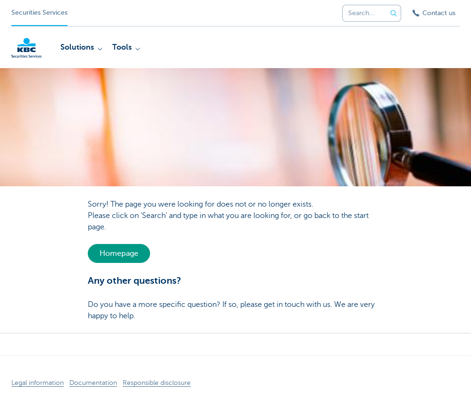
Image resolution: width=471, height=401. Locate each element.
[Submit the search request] (393, 13)
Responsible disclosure (157, 382)
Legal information (37, 382)
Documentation (93, 382)
